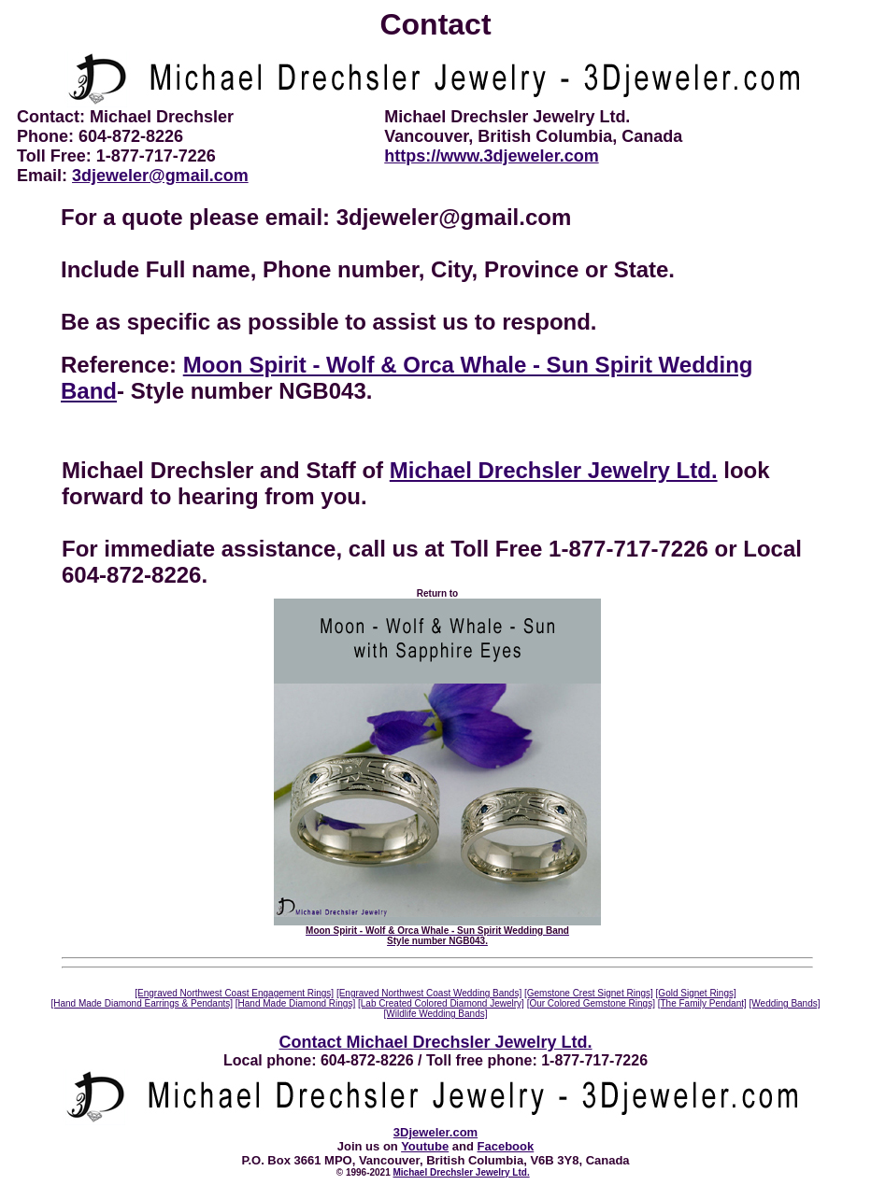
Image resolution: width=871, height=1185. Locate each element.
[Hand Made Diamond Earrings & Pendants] (141, 1003)
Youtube (425, 1146)
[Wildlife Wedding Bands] (436, 1014)
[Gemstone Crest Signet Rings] (588, 993)
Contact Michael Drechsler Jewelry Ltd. (435, 1042)
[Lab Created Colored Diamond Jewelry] (441, 1003)
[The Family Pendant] (702, 1003)
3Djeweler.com (435, 1132)
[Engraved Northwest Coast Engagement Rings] (234, 993)
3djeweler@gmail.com (160, 175)
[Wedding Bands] (785, 1003)
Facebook (506, 1146)
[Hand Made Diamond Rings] (295, 1003)
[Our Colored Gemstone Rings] (591, 1003)
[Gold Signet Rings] (696, 993)
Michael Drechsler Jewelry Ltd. (554, 470)
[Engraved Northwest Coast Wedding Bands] (428, 993)
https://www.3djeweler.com (491, 156)
